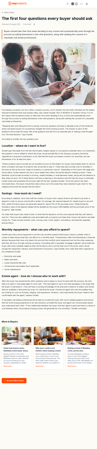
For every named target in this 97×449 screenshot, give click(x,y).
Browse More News (14, 381)
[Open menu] (87, 4)
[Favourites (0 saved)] (81, 4)
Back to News (8, 12)
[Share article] (34, 24)
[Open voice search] (68, 4)
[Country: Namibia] (74, 4)
